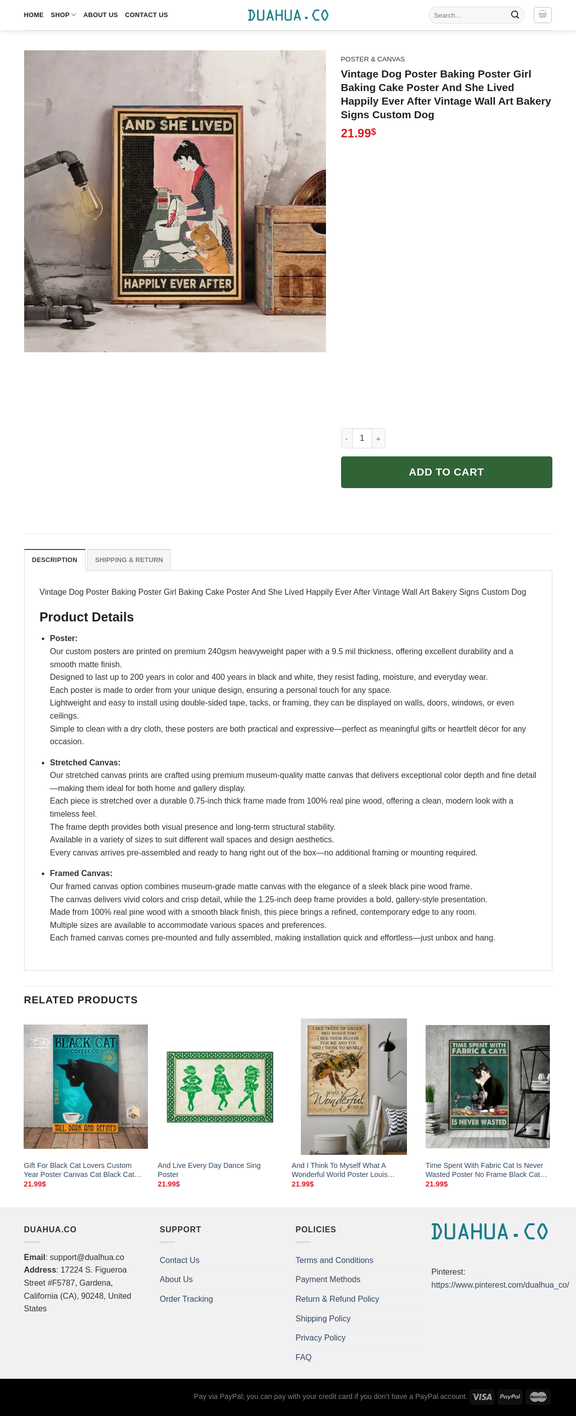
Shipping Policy (323, 1318)
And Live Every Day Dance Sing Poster (209, 1170)
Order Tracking (186, 1299)
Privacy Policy (321, 1337)
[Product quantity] (362, 438)
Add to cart (446, 472)
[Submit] (515, 15)
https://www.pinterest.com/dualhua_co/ (500, 1285)
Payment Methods (328, 1279)
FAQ (304, 1357)
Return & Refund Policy (337, 1299)
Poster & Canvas (373, 59)
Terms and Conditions (335, 1260)
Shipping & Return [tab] (129, 560)
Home (34, 15)
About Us (101, 15)
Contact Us (147, 15)
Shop (63, 15)
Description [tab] (54, 560)
